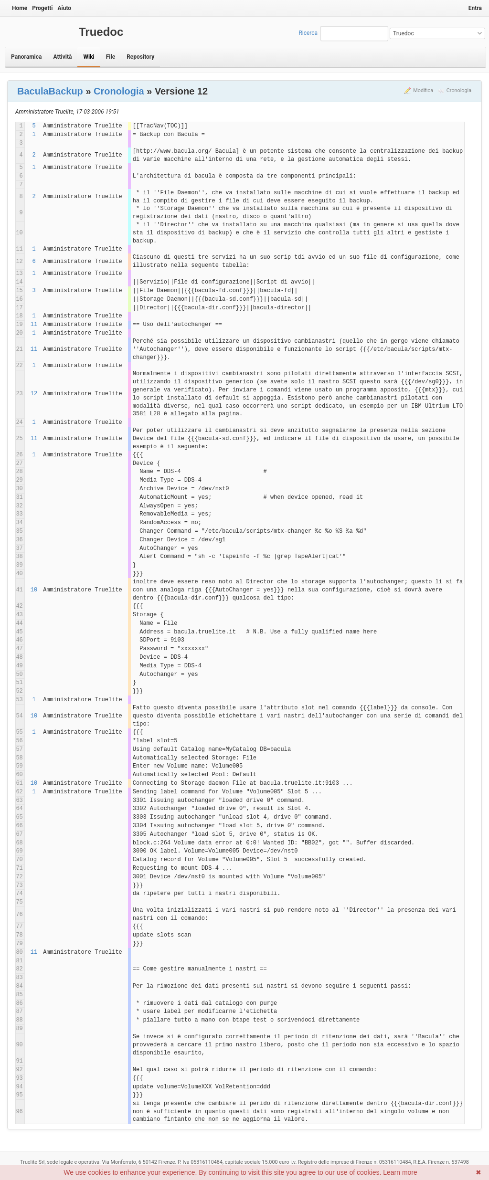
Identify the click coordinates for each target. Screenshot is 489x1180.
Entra (475, 8)
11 (34, 324)
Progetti (42, 8)
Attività (62, 56)
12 (34, 393)
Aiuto (64, 8)
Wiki (88, 56)
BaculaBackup (50, 91)
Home (19, 8)
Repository (140, 56)
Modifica (423, 90)
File (110, 56)
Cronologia (458, 90)
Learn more (400, 1172)
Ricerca (308, 33)
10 (34, 590)
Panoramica (26, 56)
